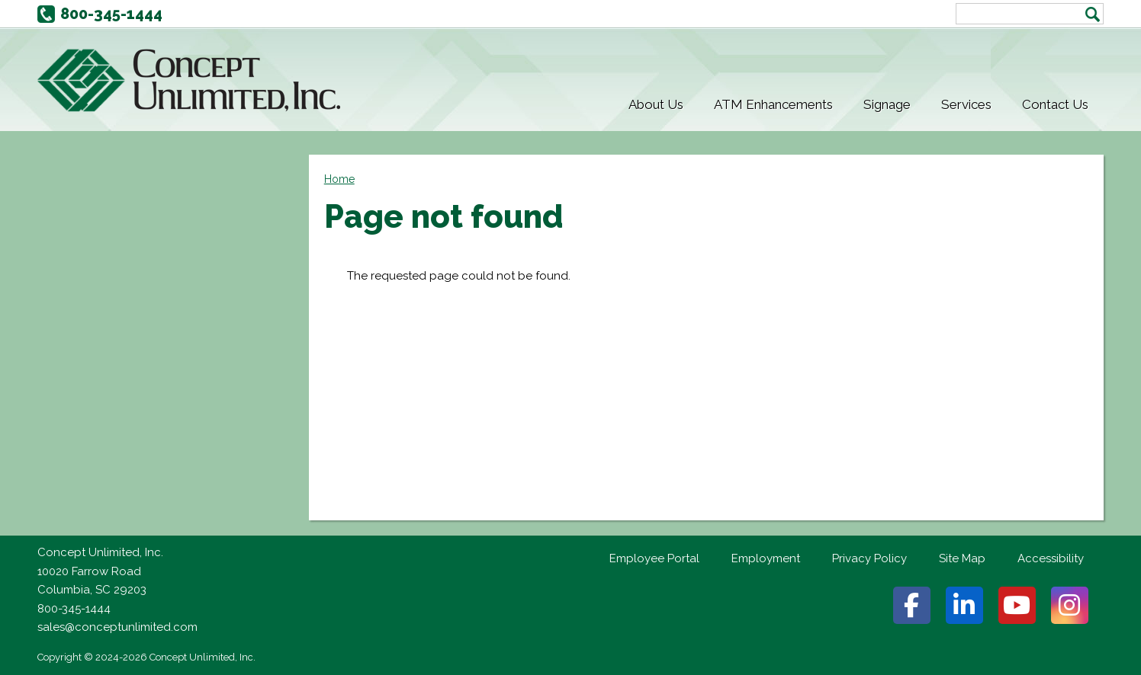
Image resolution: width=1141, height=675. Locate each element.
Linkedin (964, 605)
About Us (655, 104)
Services (966, 104)
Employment (765, 558)
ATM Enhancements (773, 104)
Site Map (962, 558)
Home (339, 179)
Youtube (1017, 605)
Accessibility (1050, 558)
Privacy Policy (869, 558)
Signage (887, 104)
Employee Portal (654, 558)
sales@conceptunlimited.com (117, 627)
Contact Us (1055, 104)
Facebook (911, 605)
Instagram (1069, 605)
